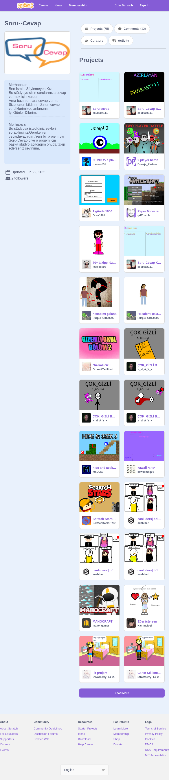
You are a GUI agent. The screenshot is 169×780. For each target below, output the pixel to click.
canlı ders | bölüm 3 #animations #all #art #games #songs (105, 570)
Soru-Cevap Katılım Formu (150, 262)
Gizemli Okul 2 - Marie (105, 365)
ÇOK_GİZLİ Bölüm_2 (105, 416)
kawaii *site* (146, 467)
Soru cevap (101, 108)
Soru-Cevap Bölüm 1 (150, 108)
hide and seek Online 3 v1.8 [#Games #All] (105, 467)
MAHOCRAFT (102, 621)
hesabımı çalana (104, 314)
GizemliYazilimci (103, 369)
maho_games (101, 625)
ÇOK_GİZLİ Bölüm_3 (150, 416)
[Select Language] (84, 770)
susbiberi (143, 523)
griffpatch (144, 215)
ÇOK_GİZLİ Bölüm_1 (150, 365)
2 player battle (148, 160)
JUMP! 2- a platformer (105, 160)
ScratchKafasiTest (104, 523)
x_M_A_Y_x (145, 369)
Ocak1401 (99, 215)
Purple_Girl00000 (103, 318)
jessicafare (99, 266)
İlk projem (100, 673)
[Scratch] (25, 5)
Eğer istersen (147, 621)
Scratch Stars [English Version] (105, 519)
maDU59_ (99, 471)
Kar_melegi (145, 625)
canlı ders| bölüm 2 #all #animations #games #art (150, 519)
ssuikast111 (100, 112)
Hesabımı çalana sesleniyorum (150, 314)
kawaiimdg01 (146, 471)
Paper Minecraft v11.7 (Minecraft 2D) (150, 211)
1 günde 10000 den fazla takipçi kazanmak (105, 211)
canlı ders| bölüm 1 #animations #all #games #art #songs (150, 570)
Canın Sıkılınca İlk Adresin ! (150, 673)
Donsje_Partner (147, 164)
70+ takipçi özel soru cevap (105, 262)
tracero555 (99, 164)
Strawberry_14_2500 (105, 677)
